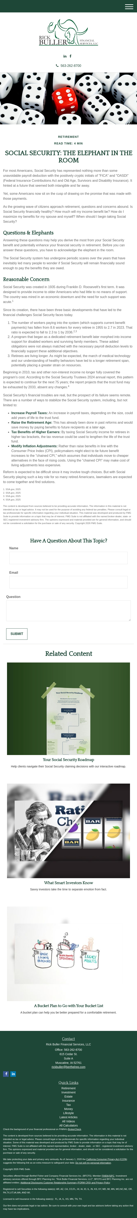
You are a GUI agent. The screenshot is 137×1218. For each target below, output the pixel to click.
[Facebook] (70, 56)
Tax (68, 1104)
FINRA (105, 1176)
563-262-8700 (68, 65)
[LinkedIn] (65, 56)
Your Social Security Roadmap (68, 760)
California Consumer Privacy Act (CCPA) (106, 1159)
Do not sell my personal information (93, 1162)
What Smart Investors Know (68, 883)
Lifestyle (68, 1113)
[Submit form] (16, 634)
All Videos (68, 1121)
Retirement (68, 1088)
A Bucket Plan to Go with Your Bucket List (68, 1006)
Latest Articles (68, 1117)
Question (13, 597)
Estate (68, 1096)
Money (68, 1109)
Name (13, 548)
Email (13, 572)
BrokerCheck (74, 1129)
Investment (68, 1092)
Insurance (68, 1100)
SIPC (112, 1176)
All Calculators (68, 1125)
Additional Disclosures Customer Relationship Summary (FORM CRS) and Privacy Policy (65, 1182)
